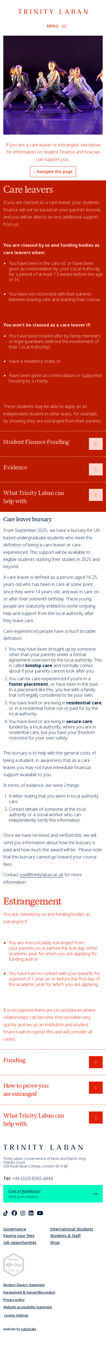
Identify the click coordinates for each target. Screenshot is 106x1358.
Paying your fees (18, 1235)
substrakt (28, 1329)
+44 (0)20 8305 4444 (28, 1178)
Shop (55, 1242)
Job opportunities (19, 1242)
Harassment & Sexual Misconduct (29, 1292)
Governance (14, 1229)
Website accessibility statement (27, 1307)
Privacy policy (14, 1299)
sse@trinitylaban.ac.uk (41, 875)
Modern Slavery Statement (24, 1285)
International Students (71, 1229)
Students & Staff (65, 1235)
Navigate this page (53, 171)
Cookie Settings (16, 1315)
